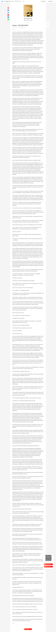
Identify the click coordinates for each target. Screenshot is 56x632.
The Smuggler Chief (7, 1)
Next (28, 629)
